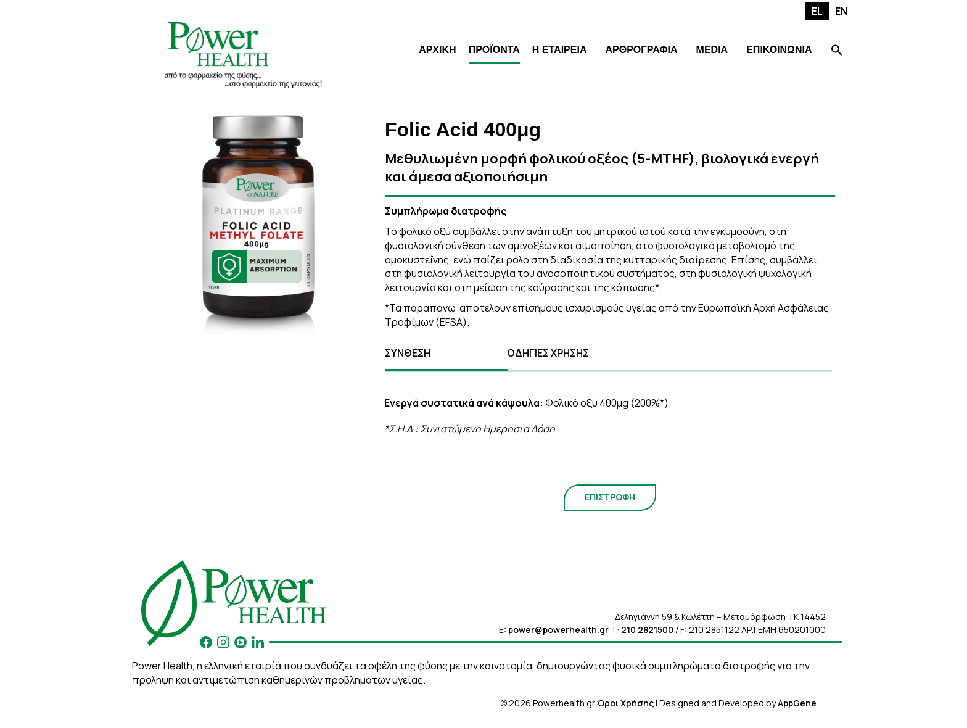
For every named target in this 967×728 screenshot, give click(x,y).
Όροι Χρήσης (625, 703)
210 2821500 (647, 629)
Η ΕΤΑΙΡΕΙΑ (559, 49)
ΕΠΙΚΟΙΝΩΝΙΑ (779, 49)
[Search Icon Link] (837, 51)
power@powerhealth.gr (558, 629)
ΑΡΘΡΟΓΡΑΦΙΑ (641, 49)
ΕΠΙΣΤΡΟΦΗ (610, 497)
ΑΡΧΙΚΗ (437, 49)
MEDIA (712, 49)
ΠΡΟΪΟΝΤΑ (494, 49)
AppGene (797, 703)
